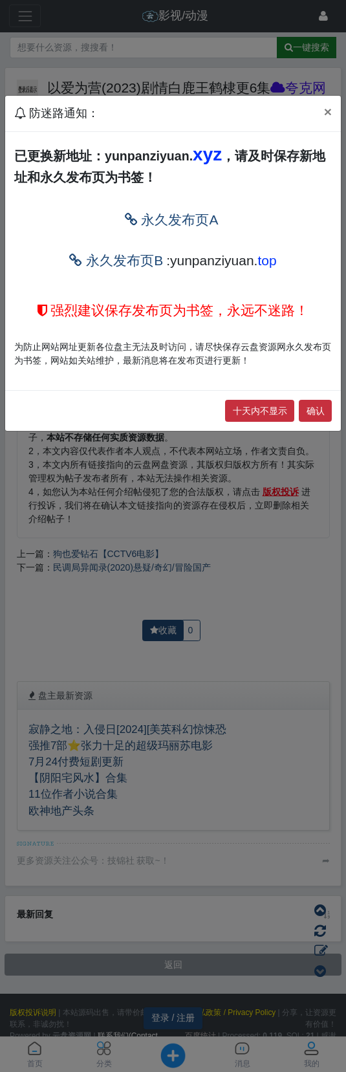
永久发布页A (172, 219)
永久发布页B (116, 260)
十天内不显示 (260, 411)
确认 (316, 411)
